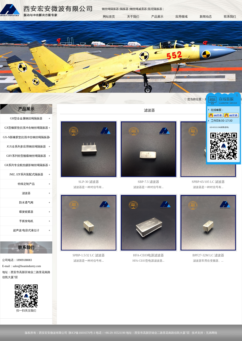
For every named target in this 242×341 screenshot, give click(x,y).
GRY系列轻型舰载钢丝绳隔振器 (28, 155)
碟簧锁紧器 (34, 211)
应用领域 (181, 16)
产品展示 (157, 16)
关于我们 (133, 16)
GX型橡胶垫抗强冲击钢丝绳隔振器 (27, 127)
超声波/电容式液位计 (31, 230)
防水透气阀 (34, 202)
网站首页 (109, 16)
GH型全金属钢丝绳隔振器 (30, 118)
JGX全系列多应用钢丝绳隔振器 (28, 146)
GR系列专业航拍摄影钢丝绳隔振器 (27, 165)
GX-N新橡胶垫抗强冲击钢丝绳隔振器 (26, 137)
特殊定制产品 (34, 183)
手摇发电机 (34, 221)
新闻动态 (206, 16)
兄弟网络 (211, 332)
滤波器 (36, 193)
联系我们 (230, 16)
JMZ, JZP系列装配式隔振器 (29, 174)
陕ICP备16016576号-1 (82, 332)
